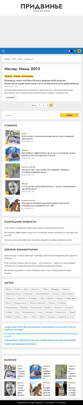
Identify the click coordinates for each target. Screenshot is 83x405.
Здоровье (8, 76)
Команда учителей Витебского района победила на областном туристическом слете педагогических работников (41, 82)
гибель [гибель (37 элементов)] (42, 317)
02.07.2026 (26, 141)
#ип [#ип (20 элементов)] (42, 298)
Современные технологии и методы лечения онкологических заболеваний (39, 340)
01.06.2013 (10, 87)
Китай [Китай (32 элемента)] (34, 317)
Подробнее (10, 98)
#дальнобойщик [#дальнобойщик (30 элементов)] (42, 294)
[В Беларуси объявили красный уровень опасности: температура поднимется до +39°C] (12, 204)
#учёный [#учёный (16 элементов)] (8, 317)
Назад (34, 105)
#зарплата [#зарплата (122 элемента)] (21, 298)
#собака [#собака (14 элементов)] (8, 312)
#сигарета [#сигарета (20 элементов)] (69, 307)
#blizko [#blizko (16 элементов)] (8, 289)
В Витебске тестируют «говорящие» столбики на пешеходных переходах (75, 393)
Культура (25, 184)
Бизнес (24, 133)
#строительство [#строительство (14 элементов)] (29, 312)
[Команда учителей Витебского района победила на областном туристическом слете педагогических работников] (41, 76)
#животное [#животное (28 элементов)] (9, 298)
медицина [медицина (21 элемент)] (62, 317)
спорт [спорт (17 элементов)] (72, 317)
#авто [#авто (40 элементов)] (26, 289)
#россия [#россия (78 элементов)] (58, 307)
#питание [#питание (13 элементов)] (62, 303)
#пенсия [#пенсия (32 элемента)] (51, 303)
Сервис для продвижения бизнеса (20, 344)
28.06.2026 (27, 192)
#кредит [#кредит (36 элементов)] (60, 298)
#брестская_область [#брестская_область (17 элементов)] (13, 294)
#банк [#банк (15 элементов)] (45, 289)
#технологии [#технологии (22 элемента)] (61, 312)
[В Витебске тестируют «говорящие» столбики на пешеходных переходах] (61, 388)
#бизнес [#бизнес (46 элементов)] (66, 289)
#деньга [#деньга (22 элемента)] (55, 294)
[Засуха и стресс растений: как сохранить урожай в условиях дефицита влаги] (12, 170)
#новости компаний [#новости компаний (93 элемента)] (37, 303)
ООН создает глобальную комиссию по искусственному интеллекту (48, 137)
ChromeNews (50, 402)
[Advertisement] (41, 32)
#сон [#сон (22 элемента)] (17, 312)
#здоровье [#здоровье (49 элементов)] (33, 298)
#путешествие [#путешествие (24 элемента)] (36, 307)
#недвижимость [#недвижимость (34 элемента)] (20, 303)
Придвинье (41, 6)
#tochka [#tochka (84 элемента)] (17, 289)
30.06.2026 (27, 158)
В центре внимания (28, 200)
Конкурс (17, 76)
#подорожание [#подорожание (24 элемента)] (11, 307)
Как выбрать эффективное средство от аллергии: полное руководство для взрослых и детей (49, 154)
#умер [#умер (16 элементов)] (72, 312)
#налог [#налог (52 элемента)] (8, 303)
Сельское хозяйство (28, 167)
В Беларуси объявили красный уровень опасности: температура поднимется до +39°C (45, 204)
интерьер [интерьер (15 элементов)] (51, 317)
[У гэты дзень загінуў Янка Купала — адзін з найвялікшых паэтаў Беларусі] (12, 187)
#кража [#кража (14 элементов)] (50, 298)
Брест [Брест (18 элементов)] (26, 317)
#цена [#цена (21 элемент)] (18, 317)
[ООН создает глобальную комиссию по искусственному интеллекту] (12, 137)
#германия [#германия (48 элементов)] (28, 294)
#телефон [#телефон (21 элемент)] (49, 312)
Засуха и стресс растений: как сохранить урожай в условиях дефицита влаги (45, 171)
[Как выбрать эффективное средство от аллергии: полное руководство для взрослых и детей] (12, 154)
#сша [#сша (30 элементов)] (40, 312)
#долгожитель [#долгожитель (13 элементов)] (68, 294)
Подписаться (79, 51)
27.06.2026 (27, 208)
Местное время (27, 76)
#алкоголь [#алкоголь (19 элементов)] (35, 289)
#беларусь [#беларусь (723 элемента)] (55, 289)
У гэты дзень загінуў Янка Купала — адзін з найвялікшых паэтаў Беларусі (49, 187)
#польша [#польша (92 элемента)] (24, 307)
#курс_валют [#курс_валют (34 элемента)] (71, 298)
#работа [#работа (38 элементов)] (48, 307)
